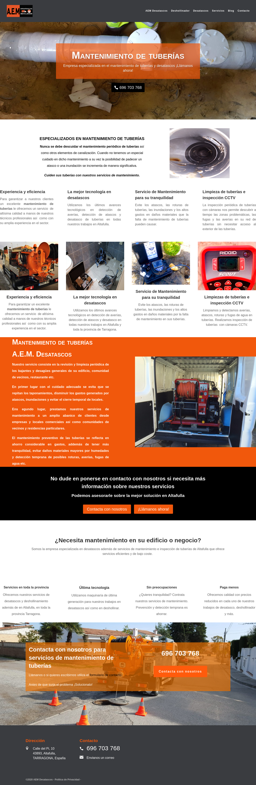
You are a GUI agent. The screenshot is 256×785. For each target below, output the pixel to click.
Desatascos (201, 11)
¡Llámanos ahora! (153, 509)
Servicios (218, 11)
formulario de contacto (105, 675)
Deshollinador (180, 11)
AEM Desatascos (156, 11)
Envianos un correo (100, 757)
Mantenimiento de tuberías (128, 55)
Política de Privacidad (67, 779)
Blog (231, 11)
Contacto (244, 11)
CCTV (230, 198)
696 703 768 (130, 87)
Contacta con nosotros (107, 509)
